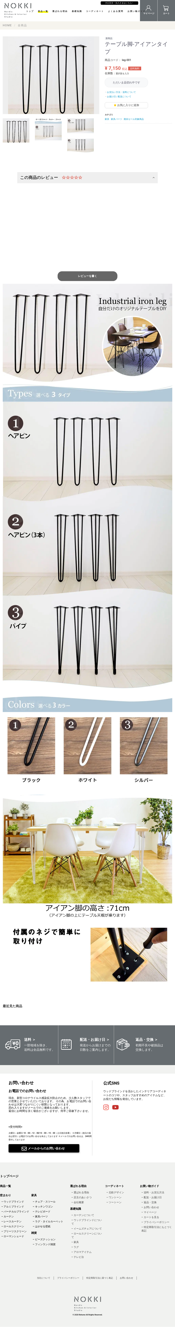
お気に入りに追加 (128, 105)
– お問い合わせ (150, 1207)
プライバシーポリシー (68, 1278)
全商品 (22, 25)
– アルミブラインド (12, 1206)
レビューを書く (87, 276)
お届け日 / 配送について (119, 96)
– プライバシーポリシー (155, 1222)
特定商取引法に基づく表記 (99, 1278)
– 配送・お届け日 (151, 1197)
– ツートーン (113, 1202)
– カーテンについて (82, 1215)
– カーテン (7, 1216)
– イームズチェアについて (86, 1228)
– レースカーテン (11, 1221)
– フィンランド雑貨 (44, 1244)
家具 (107, 119)
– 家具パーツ (40, 1216)
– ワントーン (113, 1197)
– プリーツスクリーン (14, 1231)
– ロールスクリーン (12, 1226)
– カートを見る (150, 1217)
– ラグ (75, 1247)
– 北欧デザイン (115, 1192)
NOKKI (19, 10)
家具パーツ (116, 119)
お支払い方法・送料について (121, 92)
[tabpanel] (51, 75)
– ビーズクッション (44, 1239)
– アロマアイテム (81, 1252)
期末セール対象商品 (134, 119)
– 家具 (75, 1242)
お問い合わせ (126, 1278)
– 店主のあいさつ (81, 1197)
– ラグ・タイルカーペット (48, 1221)
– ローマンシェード (12, 1236)
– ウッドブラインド (12, 1201)
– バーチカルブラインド (15, 1211)
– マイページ (148, 1212)
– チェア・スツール (44, 1201)
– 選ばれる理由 (80, 1192)
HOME (7, 25)
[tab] (16, 130)
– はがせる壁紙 (41, 1226)
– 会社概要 (77, 1202)
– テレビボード (41, 1211)
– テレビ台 (77, 1257)
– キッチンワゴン (43, 1206)
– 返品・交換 (148, 1202)
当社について (43, 1278)
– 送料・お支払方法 (152, 1192)
